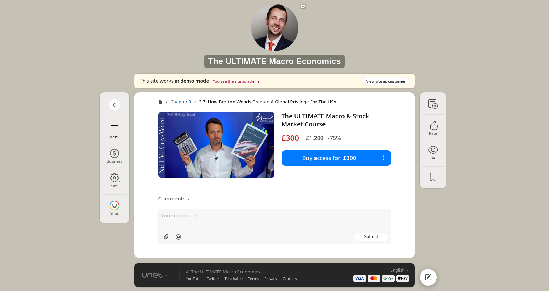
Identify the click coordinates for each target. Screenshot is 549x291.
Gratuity (290, 278)
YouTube (193, 278)
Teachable (234, 278)
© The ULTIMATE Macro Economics (223, 272)
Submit (371, 237)
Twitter (213, 278)
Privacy (270, 278)
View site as (386, 81)
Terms (253, 278)
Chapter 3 (181, 101)
